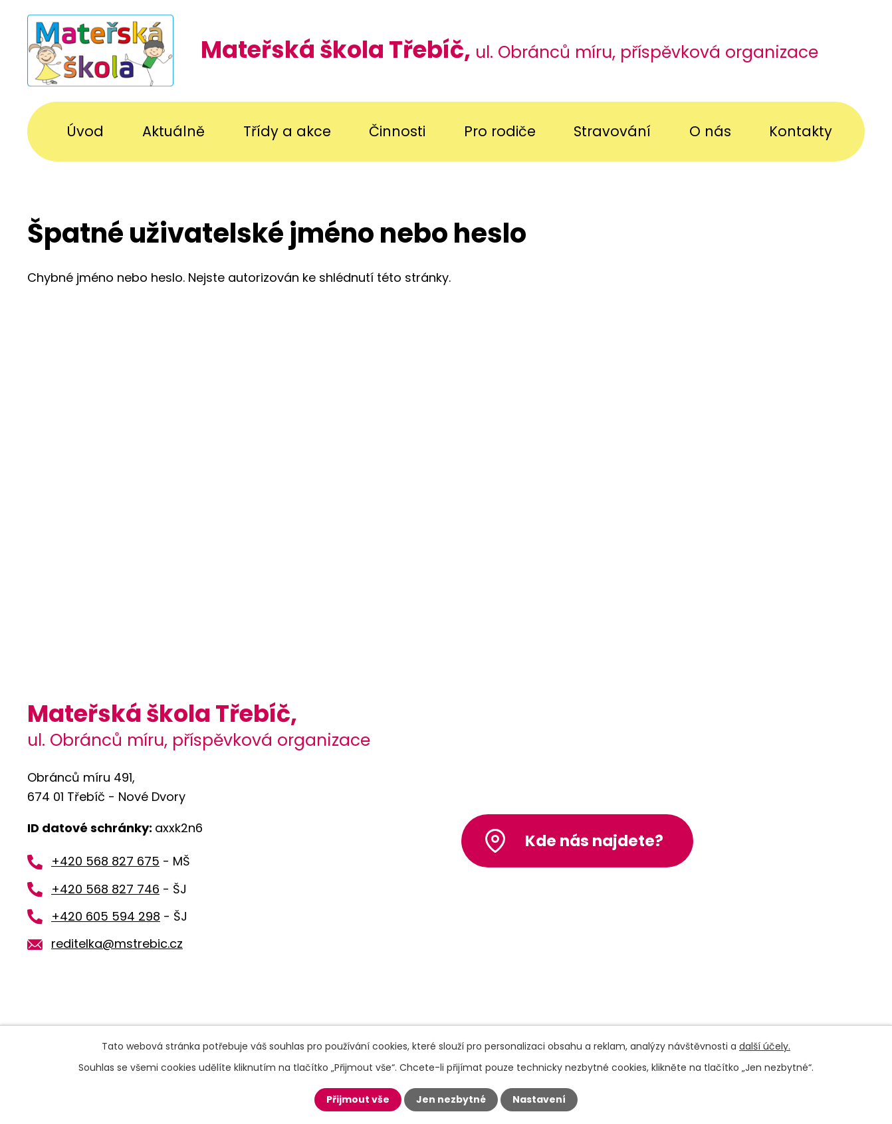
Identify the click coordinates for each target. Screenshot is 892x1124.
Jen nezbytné (451, 1099)
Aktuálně (173, 131)
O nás (710, 131)
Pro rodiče (500, 131)
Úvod (85, 131)
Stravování (612, 131)
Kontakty (800, 131)
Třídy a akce (287, 131)
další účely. (764, 1046)
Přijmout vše (358, 1099)
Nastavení (539, 1099)
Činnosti (397, 131)
